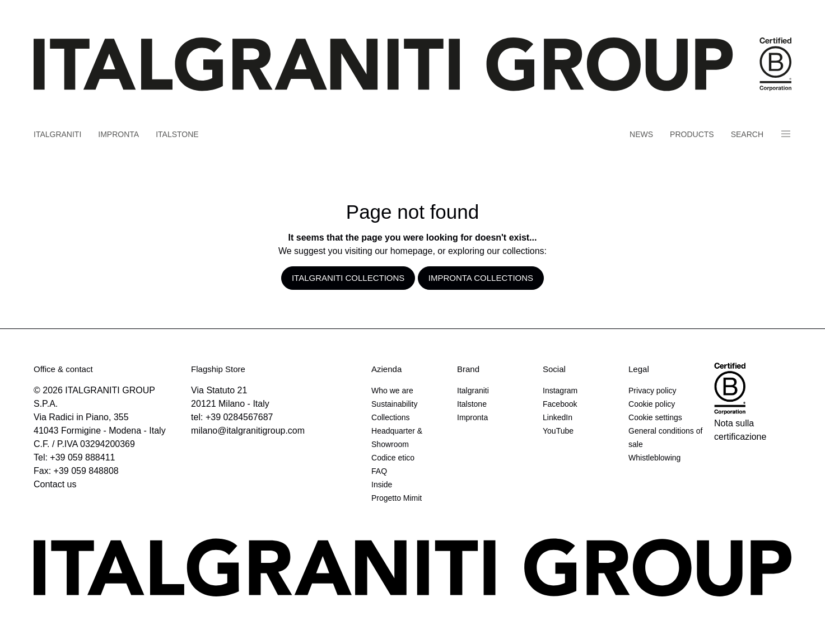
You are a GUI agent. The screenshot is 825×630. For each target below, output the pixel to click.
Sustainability (394, 403)
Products (692, 134)
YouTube (558, 430)
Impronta (118, 134)
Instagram (560, 390)
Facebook (560, 403)
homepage (411, 251)
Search (747, 134)
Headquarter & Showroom (396, 437)
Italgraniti (57, 134)
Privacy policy (652, 390)
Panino (785, 134)
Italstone (177, 134)
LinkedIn (557, 417)
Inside (381, 484)
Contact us (55, 484)
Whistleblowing (654, 457)
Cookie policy (651, 403)
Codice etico (392, 457)
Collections (390, 417)
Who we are (392, 390)
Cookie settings (655, 417)
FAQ (379, 471)
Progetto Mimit (396, 497)
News (641, 134)
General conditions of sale (665, 437)
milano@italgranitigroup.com (248, 430)
